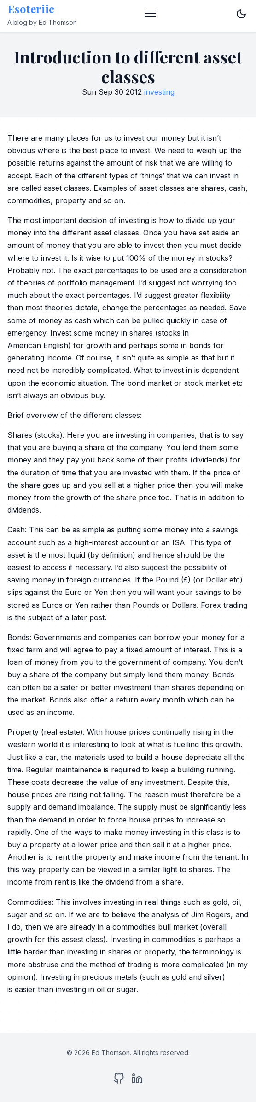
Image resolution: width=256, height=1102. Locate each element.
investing (159, 92)
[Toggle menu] (150, 14)
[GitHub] (118, 1080)
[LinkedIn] (137, 1080)
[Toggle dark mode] (241, 13)
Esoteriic (30, 8)
